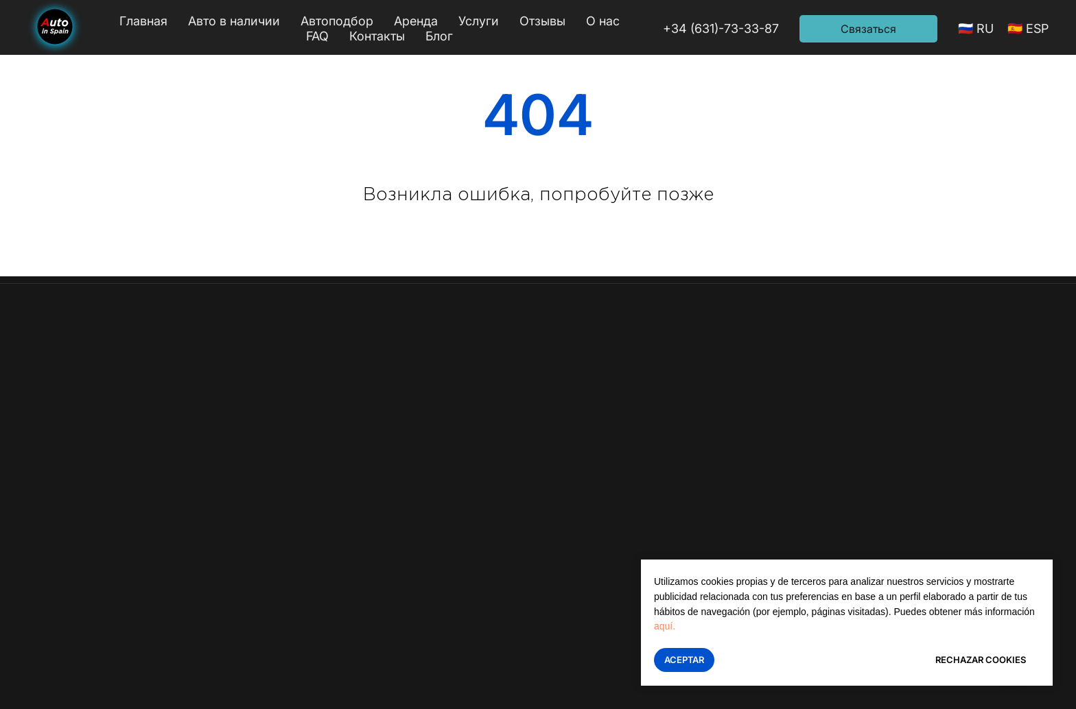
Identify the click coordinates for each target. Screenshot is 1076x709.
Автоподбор (337, 21)
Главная (143, 21)
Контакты (377, 36)
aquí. (664, 626)
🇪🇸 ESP (1028, 28)
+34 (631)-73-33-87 (721, 28)
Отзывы (542, 21)
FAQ (317, 36)
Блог (439, 36)
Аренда (416, 21)
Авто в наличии (234, 21)
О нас (603, 21)
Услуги (478, 21)
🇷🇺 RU (976, 28)
